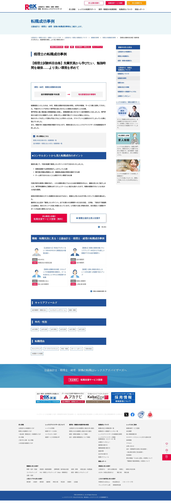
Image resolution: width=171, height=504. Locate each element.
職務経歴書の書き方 (104, 452)
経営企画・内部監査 (86, 473)
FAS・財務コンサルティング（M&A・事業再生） (54, 476)
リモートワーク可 (127, 485)
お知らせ (119, 418)
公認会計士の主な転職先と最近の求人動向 (81, 432)
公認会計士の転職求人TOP (26, 432)
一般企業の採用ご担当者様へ (84, 418)
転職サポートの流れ (51, 435)
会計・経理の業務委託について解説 (79, 441)
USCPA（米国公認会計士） (106, 476)
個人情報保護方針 (110, 418)
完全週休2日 (116, 485)
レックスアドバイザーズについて (55, 428)
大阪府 (35, 485)
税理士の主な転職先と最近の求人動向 (80, 435)
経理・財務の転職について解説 (78, 438)
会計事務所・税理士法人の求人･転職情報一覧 (51, 143)
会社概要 (49, 418)
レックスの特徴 (49, 432)
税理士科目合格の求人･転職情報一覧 (47, 140)
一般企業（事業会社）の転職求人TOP (30, 438)
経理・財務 (74, 473)
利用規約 (129, 459)
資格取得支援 (117, 489)
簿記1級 (119, 476)
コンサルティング (32, 476)
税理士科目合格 (130, 473)
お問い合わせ (99, 418)
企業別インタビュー (104, 446)
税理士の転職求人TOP (25, 435)
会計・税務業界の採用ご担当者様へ (63, 418)
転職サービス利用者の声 (52, 441)
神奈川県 (55, 485)
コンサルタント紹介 (51, 438)
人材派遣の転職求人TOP (26, 447)
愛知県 (42, 485)
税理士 (121, 473)
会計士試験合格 (112, 473)
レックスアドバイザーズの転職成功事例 (110, 438)
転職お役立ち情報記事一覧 (106, 432)
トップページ (40, 418)
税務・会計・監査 (32, 473)
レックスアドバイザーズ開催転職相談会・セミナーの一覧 (106, 442)
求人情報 (21, 428)
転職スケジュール (103, 460)
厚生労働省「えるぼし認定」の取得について (139, 462)
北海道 (76, 485)
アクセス (129, 447)
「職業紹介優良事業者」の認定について (138, 465)
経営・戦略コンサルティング (79, 476)
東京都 (29, 485)
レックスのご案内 (131, 428)
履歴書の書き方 (103, 449)
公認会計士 (101, 473)
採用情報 (129, 444)
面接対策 (101, 454)
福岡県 (48, 485)
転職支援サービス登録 (132, 432)
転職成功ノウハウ (103, 428)
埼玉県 (63, 485)
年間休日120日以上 (104, 485)
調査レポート (102, 465)
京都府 (69, 485)
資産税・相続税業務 (45, 473)
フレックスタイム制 (104, 489)
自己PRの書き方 (103, 458)
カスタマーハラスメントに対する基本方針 (138, 441)
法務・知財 (30, 479)
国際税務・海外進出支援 (61, 473)
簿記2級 (126, 476)
